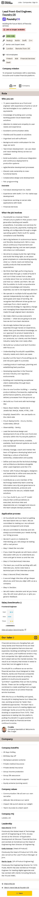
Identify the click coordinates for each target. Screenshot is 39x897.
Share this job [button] (8, 884)
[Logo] (7, 2)
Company (24, 85)
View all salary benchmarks (13, 630)
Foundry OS (9, 14)
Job (12, 85)
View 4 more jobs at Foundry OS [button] (15, 888)
